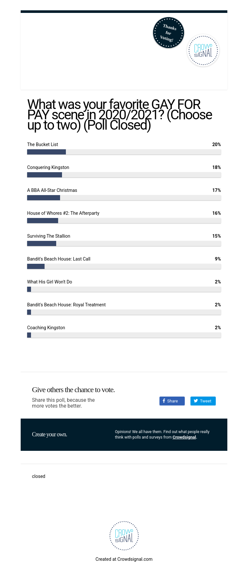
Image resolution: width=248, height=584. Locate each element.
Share (170, 401)
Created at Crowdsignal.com (124, 559)
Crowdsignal (184, 437)
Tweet (202, 401)
